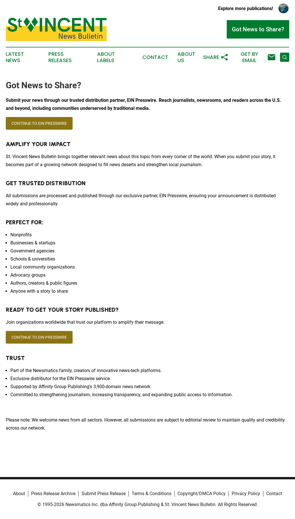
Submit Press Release (104, 493)
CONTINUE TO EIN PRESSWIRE (39, 123)
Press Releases (60, 57)
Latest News (15, 57)
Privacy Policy (246, 493)
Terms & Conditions (151, 493)
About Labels (106, 57)
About (19, 493)
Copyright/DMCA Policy (201, 493)
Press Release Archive (53, 493)
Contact (155, 57)
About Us (186, 57)
